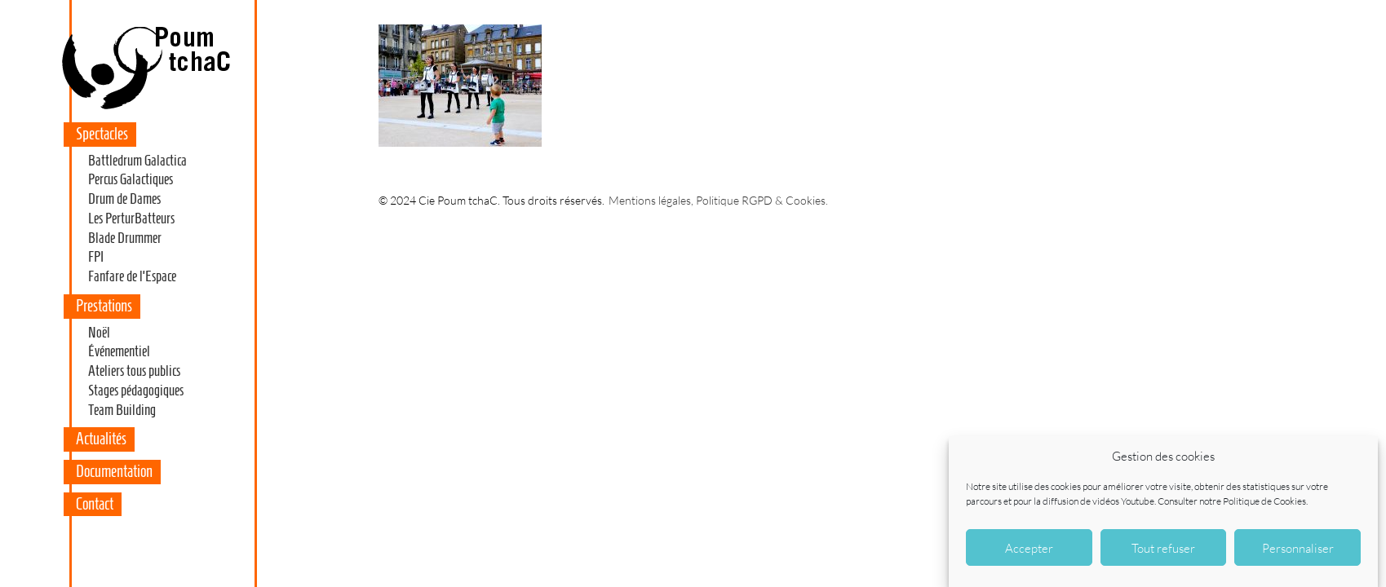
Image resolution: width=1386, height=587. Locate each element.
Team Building (122, 410)
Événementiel (119, 351)
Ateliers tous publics (134, 371)
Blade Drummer (125, 238)
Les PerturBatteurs (131, 218)
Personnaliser (1298, 548)
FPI (96, 257)
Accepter (1029, 548)
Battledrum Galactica (137, 160)
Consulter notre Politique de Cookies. (1233, 501)
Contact (94, 504)
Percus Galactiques (130, 179)
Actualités (101, 439)
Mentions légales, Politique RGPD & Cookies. (718, 200)
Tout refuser (1163, 548)
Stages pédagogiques (136, 390)
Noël (99, 332)
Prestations (104, 306)
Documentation (114, 471)
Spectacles (102, 134)
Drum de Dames (124, 199)
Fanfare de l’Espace (132, 276)
